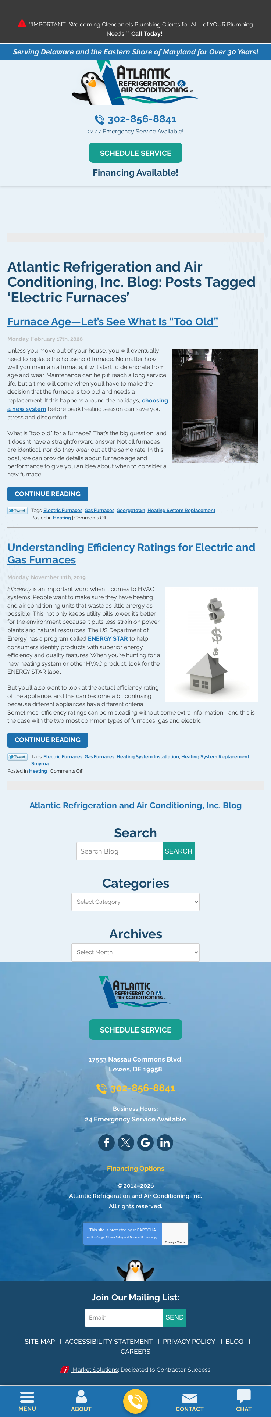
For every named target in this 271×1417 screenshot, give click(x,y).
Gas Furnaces (99, 508)
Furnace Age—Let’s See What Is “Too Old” (116, 321)
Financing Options (135, 1163)
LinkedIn (165, 1137)
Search (178, 846)
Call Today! (147, 33)
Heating (62, 515)
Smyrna (40, 759)
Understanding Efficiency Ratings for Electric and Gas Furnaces (125, 550)
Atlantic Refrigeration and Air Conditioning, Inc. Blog (135, 800)
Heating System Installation (148, 752)
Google (145, 1137)
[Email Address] (125, 1312)
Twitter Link (17, 508)
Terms (181, 1236)
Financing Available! (135, 172)
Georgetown (131, 508)
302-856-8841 (142, 119)
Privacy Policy (114, 1231)
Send (174, 1312)
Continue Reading (48, 492)
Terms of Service (140, 1231)
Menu (27, 1408)
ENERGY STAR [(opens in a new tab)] (108, 635)
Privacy (169, 1236)
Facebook (106, 1137)
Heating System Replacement (181, 508)
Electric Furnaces (62, 508)
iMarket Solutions (94, 1363)
